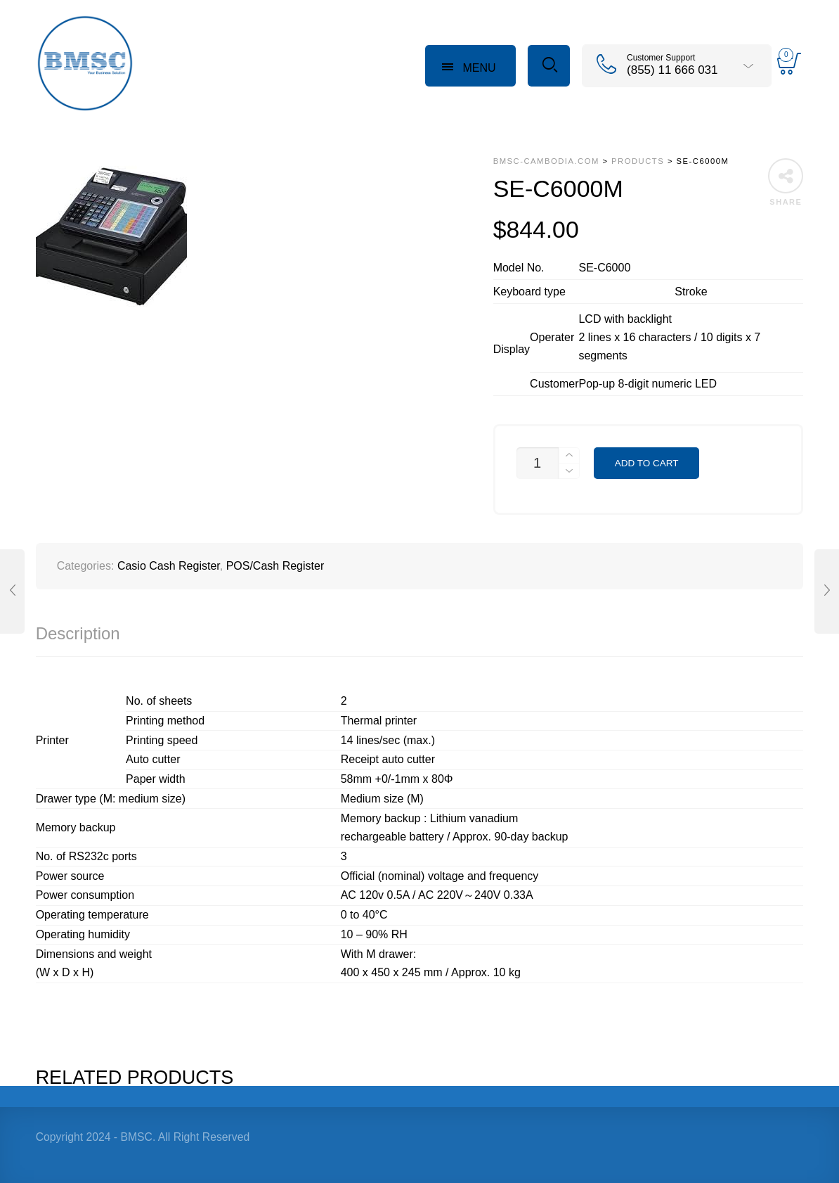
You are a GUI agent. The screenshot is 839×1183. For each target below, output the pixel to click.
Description (78, 633)
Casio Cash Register (168, 566)
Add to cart (647, 463)
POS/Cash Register (275, 566)
